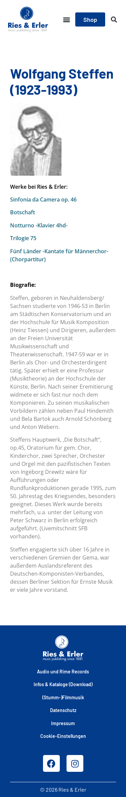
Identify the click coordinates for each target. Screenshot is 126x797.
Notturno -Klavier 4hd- (39, 225)
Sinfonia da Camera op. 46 (43, 199)
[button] (66, 19)
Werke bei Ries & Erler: (39, 186)
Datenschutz (63, 710)
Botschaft (22, 212)
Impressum (63, 723)
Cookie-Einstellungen (63, 736)
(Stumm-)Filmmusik (63, 697)
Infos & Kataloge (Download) (63, 684)
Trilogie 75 (23, 238)
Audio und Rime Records (63, 671)
